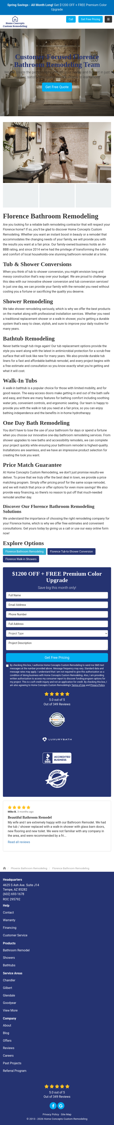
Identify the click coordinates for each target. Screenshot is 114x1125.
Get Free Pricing (90, 19)
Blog (6, 1033)
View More (10, 1010)
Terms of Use (78, 685)
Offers (7, 1040)
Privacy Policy (97, 685)
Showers (9, 958)
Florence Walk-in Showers (21, 559)
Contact (8, 912)
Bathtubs (9, 965)
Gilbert (7, 988)
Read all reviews (19, 842)
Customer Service (15, 935)
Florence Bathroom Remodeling (24, 551)
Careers (8, 1055)
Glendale (9, 995)
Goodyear (9, 1003)
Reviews (8, 1048)
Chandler (9, 980)
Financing (9, 928)
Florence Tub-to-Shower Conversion (71, 551)
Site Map (66, 1114)
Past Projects (12, 1063)
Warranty (9, 920)
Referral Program (14, 1071)
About (7, 1025)
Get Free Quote (56, 87)
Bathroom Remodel (16, 950)
